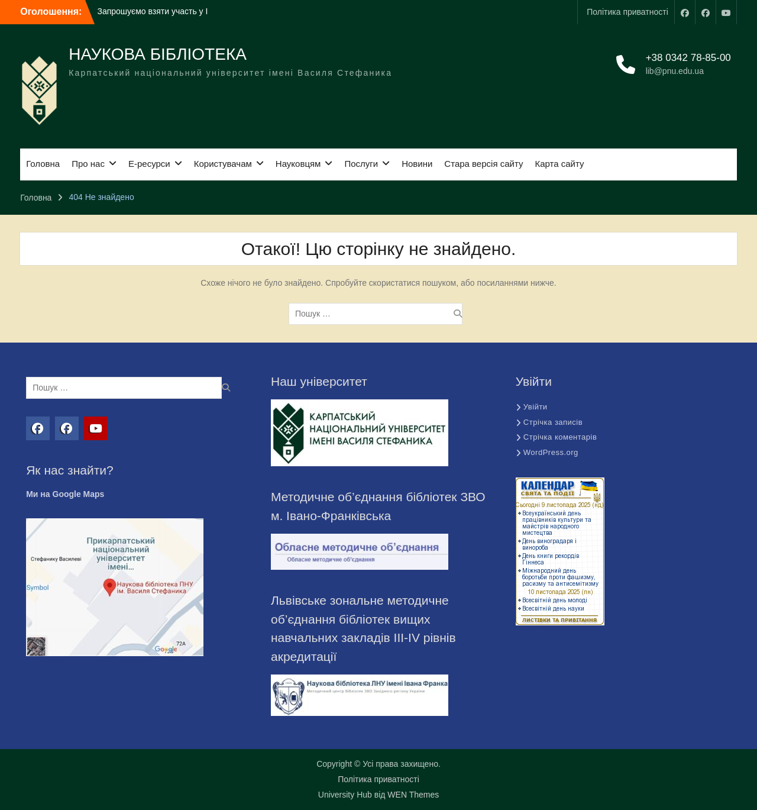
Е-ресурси (149, 164)
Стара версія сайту (483, 164)
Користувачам (223, 164)
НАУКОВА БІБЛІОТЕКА (158, 54)
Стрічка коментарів (560, 437)
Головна (43, 164)
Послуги (361, 164)
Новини (417, 164)
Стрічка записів (553, 422)
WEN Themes (413, 794)
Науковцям (298, 164)
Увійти (535, 406)
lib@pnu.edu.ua (675, 71)
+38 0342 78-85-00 (688, 57)
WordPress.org (550, 452)
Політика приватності (627, 12)
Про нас (88, 164)
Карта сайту (559, 164)
